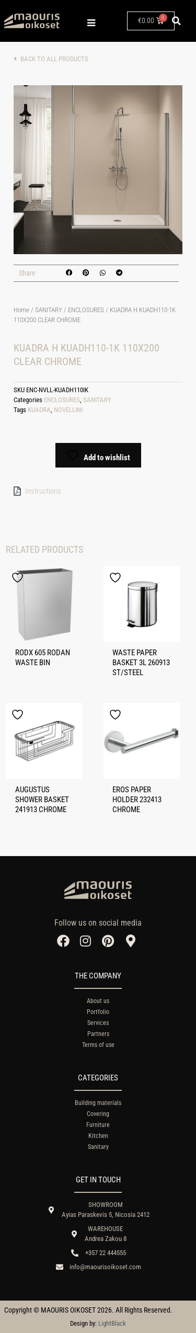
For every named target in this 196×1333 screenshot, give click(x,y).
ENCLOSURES (86, 310)
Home (21, 310)
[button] (177, 21)
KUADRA (39, 410)
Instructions (43, 491)
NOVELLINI (68, 410)
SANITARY (48, 310)
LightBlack (112, 1323)
